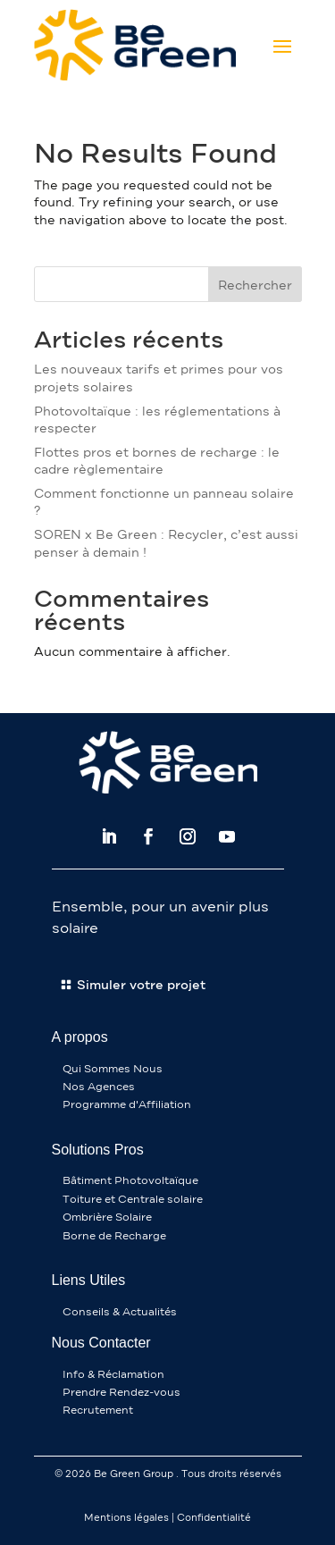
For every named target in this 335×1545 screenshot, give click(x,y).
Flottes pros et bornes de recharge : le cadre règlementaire (157, 461)
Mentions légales (126, 1517)
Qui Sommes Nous (113, 1069)
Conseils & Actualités (120, 1312)
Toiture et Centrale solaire (133, 1199)
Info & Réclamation (113, 1374)
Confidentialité (214, 1517)
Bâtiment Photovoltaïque (130, 1180)
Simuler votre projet (141, 985)
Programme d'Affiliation (127, 1104)
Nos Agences (99, 1086)
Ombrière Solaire (107, 1217)
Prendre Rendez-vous (121, 1392)
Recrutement (98, 1410)
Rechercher (255, 285)
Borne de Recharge (114, 1236)
